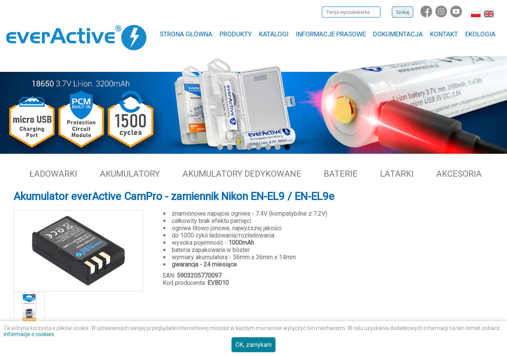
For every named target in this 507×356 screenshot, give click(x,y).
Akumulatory (130, 174)
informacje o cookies (29, 334)
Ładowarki (53, 174)
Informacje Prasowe (331, 34)
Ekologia (480, 34)
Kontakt (444, 34)
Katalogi (274, 34)
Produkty (236, 34)
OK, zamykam (253, 344)
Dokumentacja (398, 34)
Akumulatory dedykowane (242, 174)
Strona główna (186, 34)
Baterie (340, 174)
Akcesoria (459, 174)
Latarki (397, 174)
